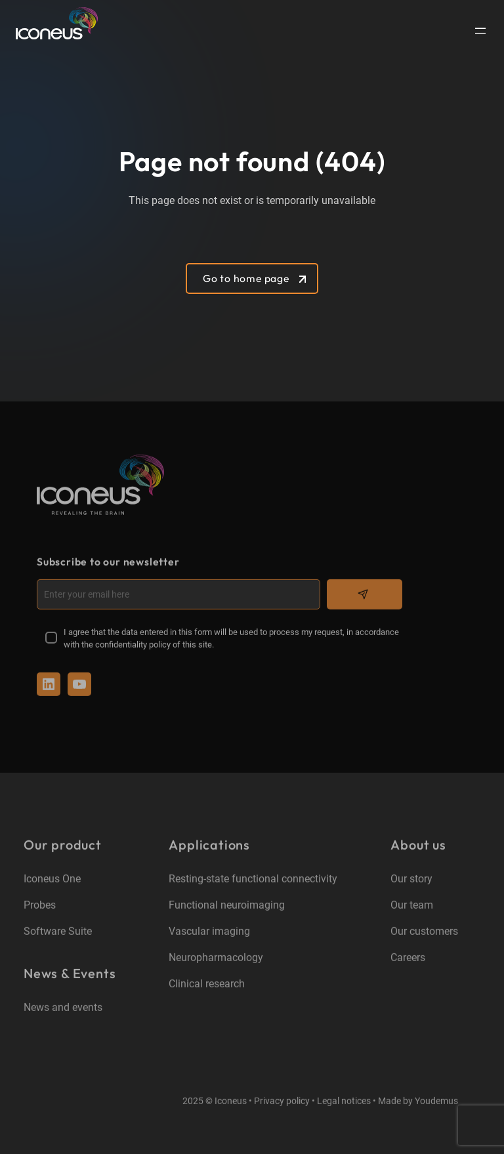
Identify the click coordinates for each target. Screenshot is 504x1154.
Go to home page (246, 278)
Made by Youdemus (418, 1102)
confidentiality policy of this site (153, 645)
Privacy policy (282, 1102)
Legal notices (344, 1102)
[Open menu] (480, 31)
